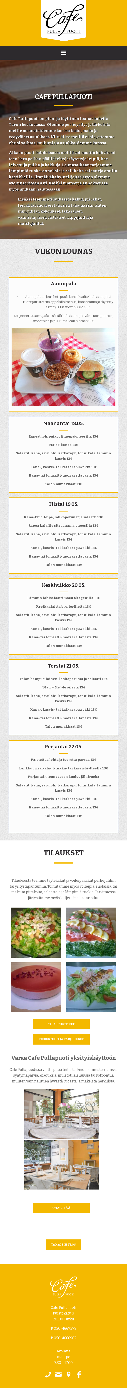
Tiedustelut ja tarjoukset (61, 1039)
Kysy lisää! (61, 1207)
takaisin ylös (63, 1244)
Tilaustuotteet (61, 1024)
